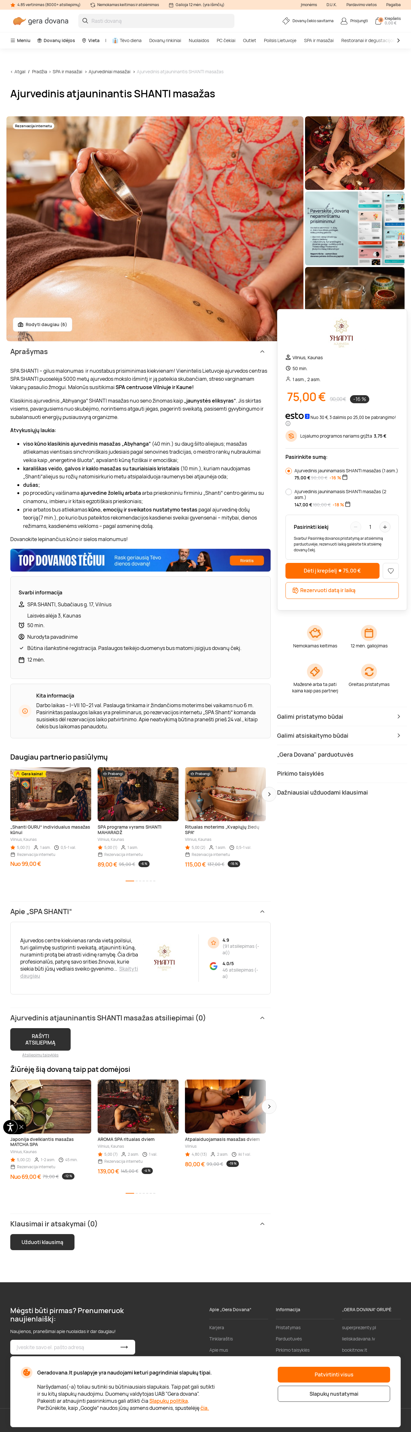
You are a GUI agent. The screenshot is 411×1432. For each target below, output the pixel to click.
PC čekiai (226, 40)
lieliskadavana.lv (358, 1339)
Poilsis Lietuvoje (280, 40)
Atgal (19, 71)
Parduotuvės (289, 1339)
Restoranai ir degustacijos (368, 40)
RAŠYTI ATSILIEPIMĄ (40, 1039)
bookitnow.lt (354, 1350)
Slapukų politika (168, 1400)
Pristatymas (288, 1327)
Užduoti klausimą (42, 1242)
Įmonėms (309, 4)
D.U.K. (332, 4)
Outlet (249, 40)
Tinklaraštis (221, 1339)
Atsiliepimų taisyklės (40, 1055)
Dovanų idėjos (56, 40)
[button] (269, 794)
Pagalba (393, 4)
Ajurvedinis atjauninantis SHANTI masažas (180, 71)
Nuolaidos (199, 40)
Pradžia (39, 71)
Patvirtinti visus (334, 1374)
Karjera (216, 1327)
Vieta (91, 40)
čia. (204, 1407)
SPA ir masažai (319, 40)
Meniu (20, 40)
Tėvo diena (127, 40)
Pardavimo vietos (361, 4)
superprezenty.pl (359, 1327)
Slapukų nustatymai (334, 1393)
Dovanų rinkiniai (165, 40)
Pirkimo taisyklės (293, 1350)
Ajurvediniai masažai (110, 71)
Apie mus (218, 1350)
